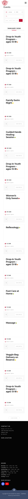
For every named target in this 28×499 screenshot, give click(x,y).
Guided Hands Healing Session (13, 135)
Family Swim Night (13, 101)
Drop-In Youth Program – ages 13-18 (13, 39)
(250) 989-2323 (8, 428)
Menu (25, 2)
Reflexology (12, 227)
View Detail (19, 60)
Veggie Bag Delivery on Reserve (12, 357)
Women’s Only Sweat (12, 197)
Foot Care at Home (12, 292)
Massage (10, 322)
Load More (14, 418)
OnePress (23, 493)
